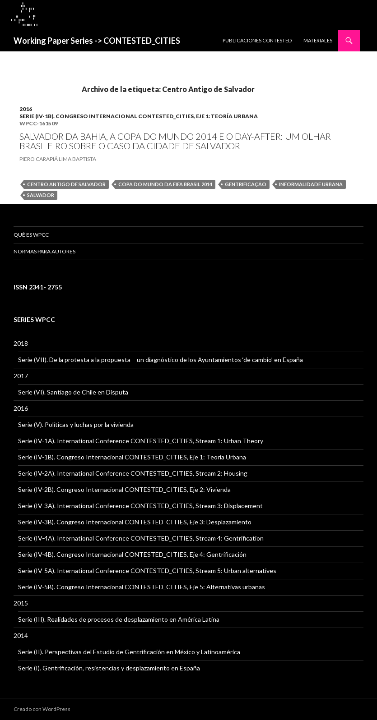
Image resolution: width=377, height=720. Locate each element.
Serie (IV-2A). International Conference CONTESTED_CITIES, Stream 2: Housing (132, 473)
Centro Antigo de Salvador (66, 184)
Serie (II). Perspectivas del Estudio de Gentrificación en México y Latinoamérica (129, 652)
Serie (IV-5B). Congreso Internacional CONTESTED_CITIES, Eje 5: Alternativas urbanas (141, 587)
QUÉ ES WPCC (31, 234)
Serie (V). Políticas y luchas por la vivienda (76, 424)
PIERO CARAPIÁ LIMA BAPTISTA (57, 159)
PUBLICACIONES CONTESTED (257, 40)
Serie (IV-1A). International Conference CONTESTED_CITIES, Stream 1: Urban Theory (140, 441)
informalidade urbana (311, 184)
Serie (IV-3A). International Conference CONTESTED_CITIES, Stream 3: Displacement (140, 505)
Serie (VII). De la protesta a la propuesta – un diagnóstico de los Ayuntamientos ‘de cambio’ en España (160, 359)
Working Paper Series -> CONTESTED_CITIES (97, 41)
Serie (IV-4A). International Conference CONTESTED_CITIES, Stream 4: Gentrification (141, 538)
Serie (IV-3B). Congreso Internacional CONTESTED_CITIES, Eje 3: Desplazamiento (134, 522)
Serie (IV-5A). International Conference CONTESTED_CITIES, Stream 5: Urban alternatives (147, 570)
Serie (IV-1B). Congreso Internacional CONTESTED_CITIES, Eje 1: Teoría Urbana (138, 116)
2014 (21, 635)
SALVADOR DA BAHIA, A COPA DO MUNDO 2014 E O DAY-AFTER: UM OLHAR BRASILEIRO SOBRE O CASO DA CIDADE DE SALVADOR (175, 141)
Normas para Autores (44, 251)
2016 (25, 108)
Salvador (40, 195)
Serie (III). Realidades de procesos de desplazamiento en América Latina (118, 619)
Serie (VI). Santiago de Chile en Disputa (73, 392)
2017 (21, 376)
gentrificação (245, 184)
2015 (21, 603)
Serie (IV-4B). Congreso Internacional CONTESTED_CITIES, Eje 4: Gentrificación (132, 554)
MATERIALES (317, 40)
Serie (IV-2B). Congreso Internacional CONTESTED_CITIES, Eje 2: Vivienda (124, 489)
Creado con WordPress (42, 709)
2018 (21, 343)
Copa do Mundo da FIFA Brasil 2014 (165, 184)
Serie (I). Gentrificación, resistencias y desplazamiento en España (109, 668)
